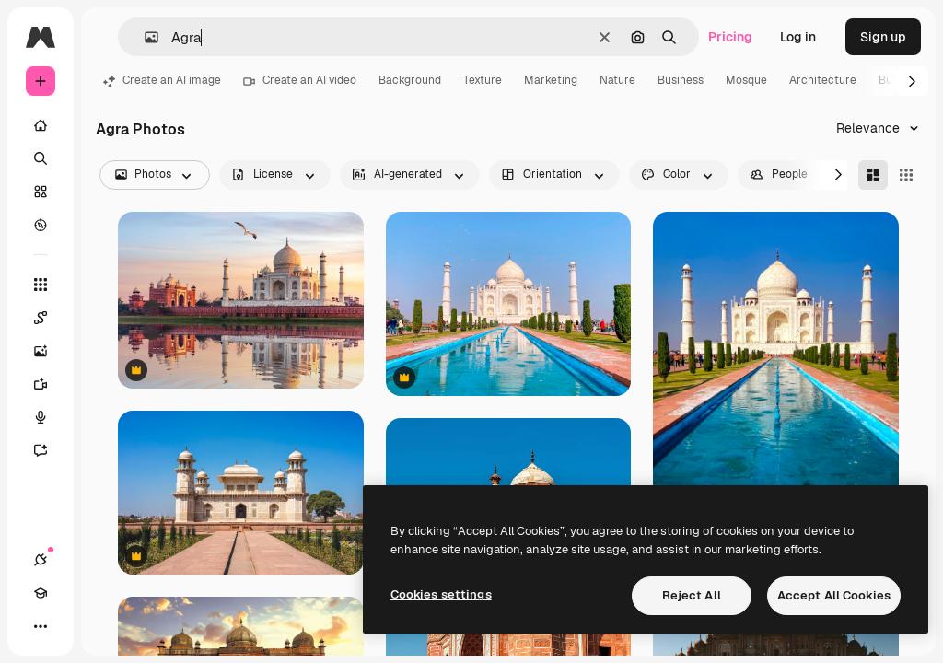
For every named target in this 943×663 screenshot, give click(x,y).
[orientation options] (554, 175)
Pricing (730, 37)
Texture (482, 80)
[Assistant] (50, 450)
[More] (40, 626)
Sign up (883, 37)
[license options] (275, 175)
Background (409, 80)
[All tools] (40, 284)
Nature (617, 80)
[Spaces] (50, 317)
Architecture (822, 80)
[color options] (678, 175)
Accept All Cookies (834, 595)
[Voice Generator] (50, 417)
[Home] (40, 125)
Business (681, 80)
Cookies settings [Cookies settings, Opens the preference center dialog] (441, 594)
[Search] (40, 158)
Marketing (550, 80)
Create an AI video (299, 80)
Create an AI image (162, 80)
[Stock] (40, 191)
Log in (798, 37)
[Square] (906, 175)
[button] (144, 37)
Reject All (691, 595)
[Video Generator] (50, 384)
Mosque (746, 80)
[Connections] (40, 560)
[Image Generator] (50, 351)
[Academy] (40, 593)
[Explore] (40, 224)
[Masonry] (873, 175)
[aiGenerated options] (410, 175)
